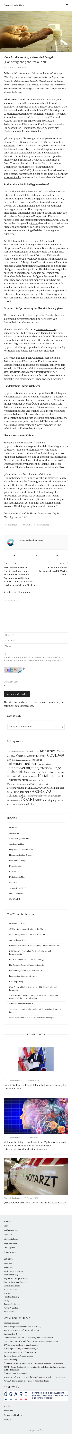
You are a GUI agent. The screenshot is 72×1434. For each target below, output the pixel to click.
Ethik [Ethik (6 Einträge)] (13, 760)
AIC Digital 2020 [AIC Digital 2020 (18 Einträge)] (30, 751)
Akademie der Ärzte (17, 924)
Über (6, 1226)
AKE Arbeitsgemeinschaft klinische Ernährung (27, 929)
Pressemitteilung (42, 525)
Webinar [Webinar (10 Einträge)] (57, 796)
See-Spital (13, 883)
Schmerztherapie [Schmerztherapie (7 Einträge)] (34, 796)
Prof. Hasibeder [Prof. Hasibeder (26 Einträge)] (34, 787)
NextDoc (12, 871)
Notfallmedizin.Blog (17, 877)
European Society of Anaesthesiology (23, 976)
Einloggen (7, 1419)
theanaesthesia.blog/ (17, 888)
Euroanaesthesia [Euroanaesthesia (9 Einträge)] (23, 760)
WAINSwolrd (14, 899)
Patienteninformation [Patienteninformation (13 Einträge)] (18, 784)
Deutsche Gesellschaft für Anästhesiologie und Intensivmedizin (34, 946)
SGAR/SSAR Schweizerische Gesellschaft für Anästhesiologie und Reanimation (35, 1010)
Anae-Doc (13, 827)
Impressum (8, 1411)
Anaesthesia (14, 833)
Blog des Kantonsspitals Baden (21, 849)
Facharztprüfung (16, 982)
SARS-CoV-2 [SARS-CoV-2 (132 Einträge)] (40, 791)
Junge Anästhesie (10, 1243)
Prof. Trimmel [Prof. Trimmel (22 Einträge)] (21, 792)
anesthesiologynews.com (19, 838)
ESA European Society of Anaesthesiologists (26, 965)
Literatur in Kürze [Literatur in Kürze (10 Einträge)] (15, 776)
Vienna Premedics (16, 894)
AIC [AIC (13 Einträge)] (9, 751)
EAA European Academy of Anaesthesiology (26, 959)
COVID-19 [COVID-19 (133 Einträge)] (55, 755)
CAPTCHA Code (11, 682)
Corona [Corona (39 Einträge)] (21, 755)
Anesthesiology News (17, 940)
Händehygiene (12, 525)
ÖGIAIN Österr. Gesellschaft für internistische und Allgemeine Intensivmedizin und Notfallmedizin (33, 996)
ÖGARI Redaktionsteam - (14, 1081)
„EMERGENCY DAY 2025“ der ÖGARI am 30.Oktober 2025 (35, 1202)
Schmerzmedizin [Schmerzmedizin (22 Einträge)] (17, 795)
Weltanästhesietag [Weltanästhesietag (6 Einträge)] (13, 800)
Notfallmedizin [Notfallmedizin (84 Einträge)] (50, 776)
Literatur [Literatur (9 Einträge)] (60, 772)
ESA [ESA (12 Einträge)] (9, 760)
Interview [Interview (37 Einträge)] (45, 768)
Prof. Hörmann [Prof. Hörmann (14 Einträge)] (51, 787)
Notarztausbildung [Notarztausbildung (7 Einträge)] (30, 776)
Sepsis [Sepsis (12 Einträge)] (44, 796)
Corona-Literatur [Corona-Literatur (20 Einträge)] (37, 755)
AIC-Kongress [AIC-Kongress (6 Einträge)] (16, 752)
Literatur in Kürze (11, 1239)
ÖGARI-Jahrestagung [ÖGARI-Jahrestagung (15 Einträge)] (46, 800)
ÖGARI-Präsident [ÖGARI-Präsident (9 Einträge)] (26, 804)
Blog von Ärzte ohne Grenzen (20, 855)
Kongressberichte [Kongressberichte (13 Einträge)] (33, 772)
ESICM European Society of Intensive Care (26, 970)
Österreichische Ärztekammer (21, 1004)
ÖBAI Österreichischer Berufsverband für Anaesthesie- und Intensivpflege (33, 988)
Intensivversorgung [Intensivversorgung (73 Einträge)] (23, 768)
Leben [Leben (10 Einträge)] (45, 772)
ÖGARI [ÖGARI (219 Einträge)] (27, 799)
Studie (34, 223)
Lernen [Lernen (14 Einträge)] (52, 772)
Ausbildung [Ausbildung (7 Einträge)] (11, 756)
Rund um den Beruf (11, 1230)
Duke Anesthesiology (17, 860)
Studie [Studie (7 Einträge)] (50, 796)
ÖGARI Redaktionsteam (30, 540)
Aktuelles (21, 67)
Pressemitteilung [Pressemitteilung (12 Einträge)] (15, 788)
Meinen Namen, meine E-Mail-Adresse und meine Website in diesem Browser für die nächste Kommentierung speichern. (33, 659)
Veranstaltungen (10, 1252)
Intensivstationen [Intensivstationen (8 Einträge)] (44, 764)
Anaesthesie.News (15, 5)
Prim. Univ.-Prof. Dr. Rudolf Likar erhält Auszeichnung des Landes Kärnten (35, 1087)
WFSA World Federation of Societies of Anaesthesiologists (32, 1018)
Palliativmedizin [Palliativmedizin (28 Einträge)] (17, 780)
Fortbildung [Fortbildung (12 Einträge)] (36, 760)
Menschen (8, 1235)
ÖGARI (27, 525)
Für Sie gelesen (9, 1248)
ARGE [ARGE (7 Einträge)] (61, 752)
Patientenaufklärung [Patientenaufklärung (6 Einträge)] (36, 780)
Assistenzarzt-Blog (16, 844)
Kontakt (7, 1406)
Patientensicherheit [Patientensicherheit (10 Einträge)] (39, 784)
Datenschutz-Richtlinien (13, 1415)
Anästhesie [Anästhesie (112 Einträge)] (49, 751)
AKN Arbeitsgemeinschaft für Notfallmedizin (27, 935)
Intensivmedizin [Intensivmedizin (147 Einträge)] (22, 763)
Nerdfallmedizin (15, 866)
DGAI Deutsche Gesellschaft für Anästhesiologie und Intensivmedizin (30, 952)
